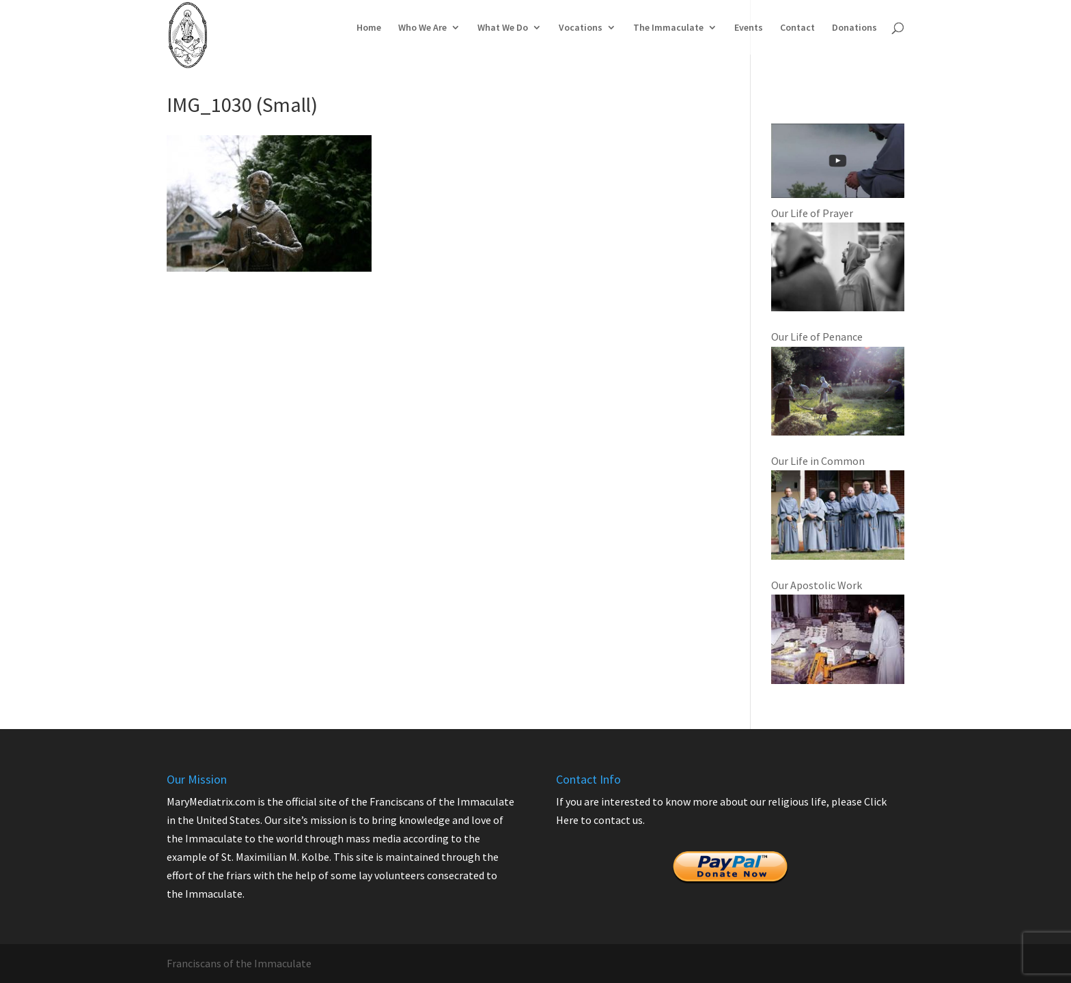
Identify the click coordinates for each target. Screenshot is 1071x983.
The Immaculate (668, 28)
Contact (797, 28)
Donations (854, 28)
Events (748, 28)
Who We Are (422, 28)
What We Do (502, 28)
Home (369, 28)
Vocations (580, 28)
